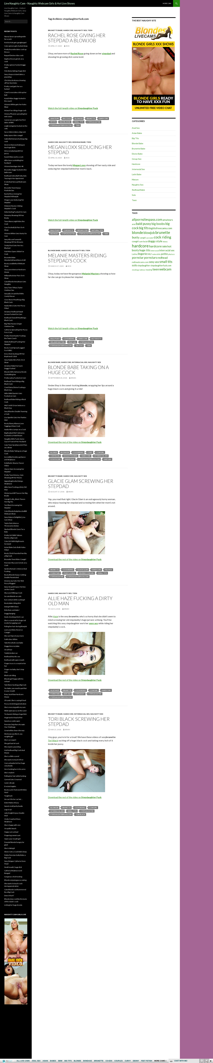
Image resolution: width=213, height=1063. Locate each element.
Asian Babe (137, 133)
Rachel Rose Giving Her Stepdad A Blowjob (76, 37)
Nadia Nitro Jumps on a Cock (15, 429)
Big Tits (135, 138)
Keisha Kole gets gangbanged (15, 42)
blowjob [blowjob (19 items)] (149, 233)
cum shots (68, 230)
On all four (8, 650)
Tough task (8, 796)
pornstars (55, 573)
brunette (91, 118)
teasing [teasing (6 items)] (149, 270)
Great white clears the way (14, 730)
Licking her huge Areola (13, 905)
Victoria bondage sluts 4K (14, 166)
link (210, 1018)
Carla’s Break (9, 783)
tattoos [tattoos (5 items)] (142, 270)
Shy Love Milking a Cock (13, 593)
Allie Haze (54, 690)
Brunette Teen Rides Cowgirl (15, 559)
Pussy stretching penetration (15, 704)
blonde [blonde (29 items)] (137, 232)
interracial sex (101, 456)
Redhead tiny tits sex (12, 656)
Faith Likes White (10, 639)
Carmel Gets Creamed (13, 779)
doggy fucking (70, 456)
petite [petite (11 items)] (164, 253)
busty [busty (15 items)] (135, 237)
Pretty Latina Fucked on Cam (15, 378)
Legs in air (8, 809)
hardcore (103, 118)
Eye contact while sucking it (14, 600)
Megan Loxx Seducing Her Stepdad (80, 149)
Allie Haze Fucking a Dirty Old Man (80, 600)
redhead (54, 234)
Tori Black (53, 740)
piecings (108, 570)
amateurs (54, 118)
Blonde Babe (54, 250)
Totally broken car (11, 653)
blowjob (79, 118)
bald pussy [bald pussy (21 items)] (143, 224)
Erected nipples (10, 786)
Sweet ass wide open (12, 721)
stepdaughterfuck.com (61, 125)
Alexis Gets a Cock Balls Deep (15, 852)
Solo (134, 195)
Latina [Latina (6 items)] (134, 254)
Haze (55, 616)
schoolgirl (55, 459)
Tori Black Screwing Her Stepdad (79, 721)
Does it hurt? (9, 895)
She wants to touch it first (13, 760)
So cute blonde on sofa (12, 596)
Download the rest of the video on (75, 442)
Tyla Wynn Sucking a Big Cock (15, 685)
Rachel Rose (65, 122)
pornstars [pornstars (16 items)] (150, 257)
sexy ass (67, 694)
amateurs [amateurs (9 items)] (168, 219)
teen (78, 125)
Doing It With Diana (11, 607)
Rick (68, 46)
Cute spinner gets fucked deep (15, 46)
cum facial (55, 456)
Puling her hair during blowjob (15, 626)
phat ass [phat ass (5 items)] (171, 254)
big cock (67, 118)
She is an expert (10, 740)
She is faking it (9, 848)
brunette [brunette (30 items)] (162, 232)
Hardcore (68, 30)
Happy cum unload (11, 832)
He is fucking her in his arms (15, 769)
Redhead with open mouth (14, 660)
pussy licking (69, 573)
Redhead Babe (79, 142)
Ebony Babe (137, 153)
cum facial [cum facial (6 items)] (143, 241)
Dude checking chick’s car (14, 617)
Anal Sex (136, 128)
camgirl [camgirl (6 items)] (142, 238)
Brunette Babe (55, 30)
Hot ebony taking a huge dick (15, 71)
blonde (53, 452)
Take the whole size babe (13, 643)
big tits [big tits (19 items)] (144, 228)
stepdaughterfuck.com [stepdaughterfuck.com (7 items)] (160, 265)
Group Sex (136, 159)
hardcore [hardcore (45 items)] (140, 245)
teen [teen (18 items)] (155, 269)
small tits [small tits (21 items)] (165, 262)
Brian (73, 378)
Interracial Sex (79, 362)
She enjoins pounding (12, 747)
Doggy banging (9, 613)
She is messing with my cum (15, 707)
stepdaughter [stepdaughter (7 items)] (143, 265)
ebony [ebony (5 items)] (165, 241)
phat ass (72, 342)
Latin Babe (136, 174)
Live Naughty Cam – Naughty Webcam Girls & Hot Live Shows (39, 3)
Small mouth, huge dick (13, 867)
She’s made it (9, 772)
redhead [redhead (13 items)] (162, 257)
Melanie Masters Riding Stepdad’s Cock (77, 258)
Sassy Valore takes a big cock (15, 132)
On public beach (10, 828)
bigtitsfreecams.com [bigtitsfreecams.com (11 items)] (160, 228)
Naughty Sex (80, 30)
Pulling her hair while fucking (15, 776)
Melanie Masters (57, 342)
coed (90, 452)
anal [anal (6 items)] (133, 224)
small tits (78, 122)
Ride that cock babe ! (12, 610)
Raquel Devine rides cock (13, 55)
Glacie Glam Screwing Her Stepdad (80, 483)
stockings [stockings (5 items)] (135, 270)
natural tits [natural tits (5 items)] (156, 254)
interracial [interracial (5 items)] (155, 251)
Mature (135, 179)
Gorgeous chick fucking (13, 877)
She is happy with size (12, 825)
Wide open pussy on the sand (15, 711)
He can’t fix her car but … (13, 799)
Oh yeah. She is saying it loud (15, 700)
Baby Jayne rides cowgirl (13, 135)
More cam (167, 3)
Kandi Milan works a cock (13, 157)
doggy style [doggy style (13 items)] (155, 241)
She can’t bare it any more (14, 636)
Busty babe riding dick (12, 603)
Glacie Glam (82, 570)
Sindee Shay (70, 459)
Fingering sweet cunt (12, 835)
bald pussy (55, 230)
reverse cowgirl (86, 573)
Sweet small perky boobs (13, 806)
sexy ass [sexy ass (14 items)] (154, 261)
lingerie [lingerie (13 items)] (142, 253)
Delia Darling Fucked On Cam (15, 212)
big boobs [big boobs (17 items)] (158, 224)
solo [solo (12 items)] (134, 265)
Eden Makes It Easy (11, 803)
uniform (107, 459)
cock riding (69, 339)
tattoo (79, 345)
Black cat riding (10, 675)
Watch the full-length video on (73, 108)
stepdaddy (80, 694)
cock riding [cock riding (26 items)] (162, 237)
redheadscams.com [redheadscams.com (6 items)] (140, 262)
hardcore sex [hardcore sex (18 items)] (158, 246)
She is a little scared (11, 756)
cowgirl (100, 452)
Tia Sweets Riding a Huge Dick (15, 714)
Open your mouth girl (12, 839)
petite (53, 122)
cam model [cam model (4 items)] (149, 238)
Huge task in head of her (13, 717)
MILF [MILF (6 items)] (149, 254)
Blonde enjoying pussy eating (15, 880)
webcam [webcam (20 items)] (165, 269)
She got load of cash (11, 743)
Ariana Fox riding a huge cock (15, 110)
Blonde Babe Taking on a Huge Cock (78, 369)
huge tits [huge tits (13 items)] (144, 250)
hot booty (96, 339)
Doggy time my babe (11, 646)
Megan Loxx (82, 230)
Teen (90, 30)
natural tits (97, 230)
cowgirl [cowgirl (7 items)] (135, 241)
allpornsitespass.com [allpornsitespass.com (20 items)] (147, 219)
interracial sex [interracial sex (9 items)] (166, 250)
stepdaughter (93, 122)
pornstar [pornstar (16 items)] (138, 257)
